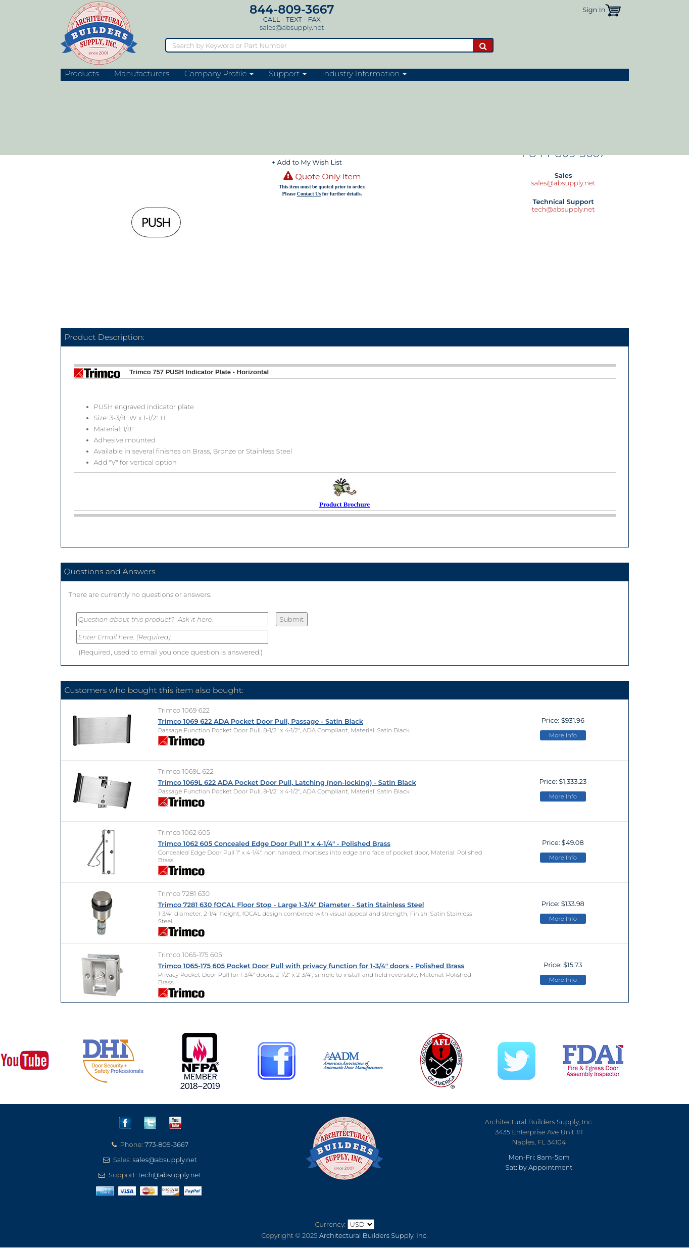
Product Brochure (344, 504)
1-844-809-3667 (563, 153)
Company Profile (219, 73)
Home (70, 86)
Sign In (593, 10)
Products (82, 73)
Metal (234, 86)
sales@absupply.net (292, 27)
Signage (150, 86)
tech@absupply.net (563, 209)
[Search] (319, 45)
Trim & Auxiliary (108, 86)
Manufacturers (141, 73)
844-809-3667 (292, 9)
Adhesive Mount (250, 99)
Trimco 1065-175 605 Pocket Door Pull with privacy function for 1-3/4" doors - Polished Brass (311, 966)
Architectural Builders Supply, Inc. (373, 1235)
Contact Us (309, 193)
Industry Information (364, 73)
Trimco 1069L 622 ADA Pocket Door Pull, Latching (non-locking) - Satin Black (287, 782)
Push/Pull (183, 86)
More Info (563, 735)
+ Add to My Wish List (307, 162)
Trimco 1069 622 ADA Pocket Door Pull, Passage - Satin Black (260, 721)
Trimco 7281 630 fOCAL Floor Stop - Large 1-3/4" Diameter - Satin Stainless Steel (291, 905)
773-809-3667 (166, 1144)
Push (211, 86)
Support (288, 73)
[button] (613, 10)
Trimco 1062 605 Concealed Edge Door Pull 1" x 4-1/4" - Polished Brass (274, 843)
